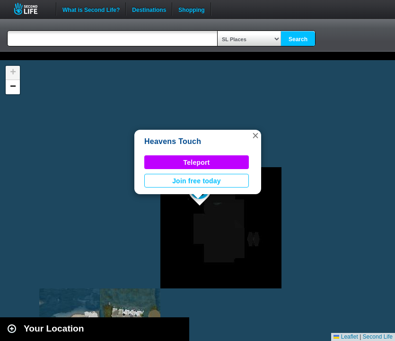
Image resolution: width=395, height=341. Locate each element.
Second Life (31, 8)
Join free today (196, 181)
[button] (255, 135)
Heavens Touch (172, 141)
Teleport (197, 162)
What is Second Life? (91, 9)
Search (298, 39)
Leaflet (346, 336)
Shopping (191, 9)
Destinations (149, 9)
